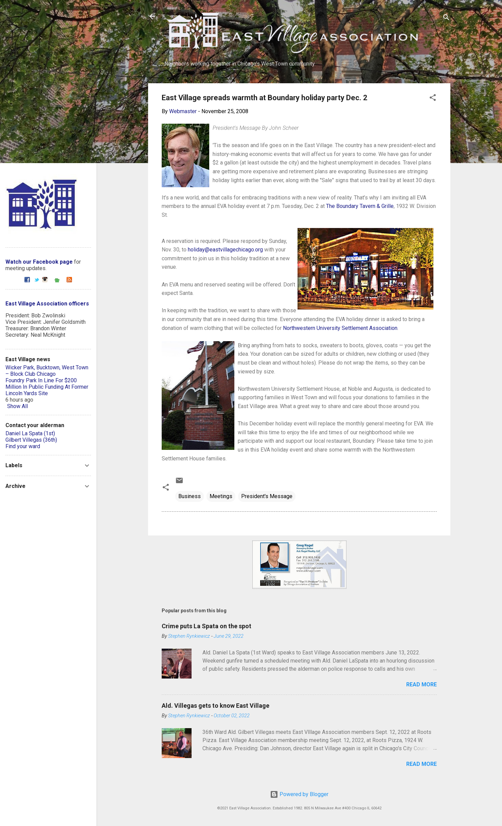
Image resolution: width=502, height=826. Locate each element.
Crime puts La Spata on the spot (206, 626)
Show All (17, 406)
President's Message (266, 496)
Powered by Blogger (299, 794)
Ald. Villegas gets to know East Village (215, 705)
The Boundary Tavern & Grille (360, 206)
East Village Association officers (47, 303)
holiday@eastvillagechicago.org (225, 249)
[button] (433, 98)
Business (189, 496)
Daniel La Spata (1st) (30, 433)
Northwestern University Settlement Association (340, 328)
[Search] (446, 18)
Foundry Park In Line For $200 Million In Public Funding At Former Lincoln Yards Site (46, 387)
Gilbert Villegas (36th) (31, 440)
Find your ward (22, 446)
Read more (421, 684)
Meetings (221, 496)
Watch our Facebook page (39, 262)
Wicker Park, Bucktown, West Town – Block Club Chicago (46, 370)
